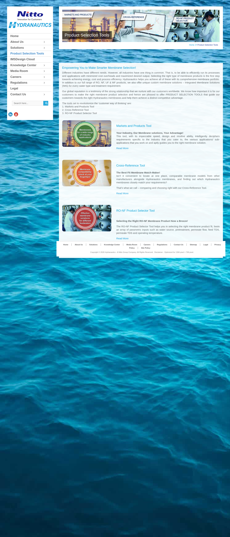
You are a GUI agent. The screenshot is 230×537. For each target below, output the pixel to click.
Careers (147, 255)
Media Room (131, 255)
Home (191, 45)
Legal (206, 255)
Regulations (162, 255)
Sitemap (193, 255)
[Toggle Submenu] (45, 42)
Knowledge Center (112, 255)
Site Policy (145, 259)
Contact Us (178, 255)
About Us (79, 255)
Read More (122, 243)
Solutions (93, 255)
